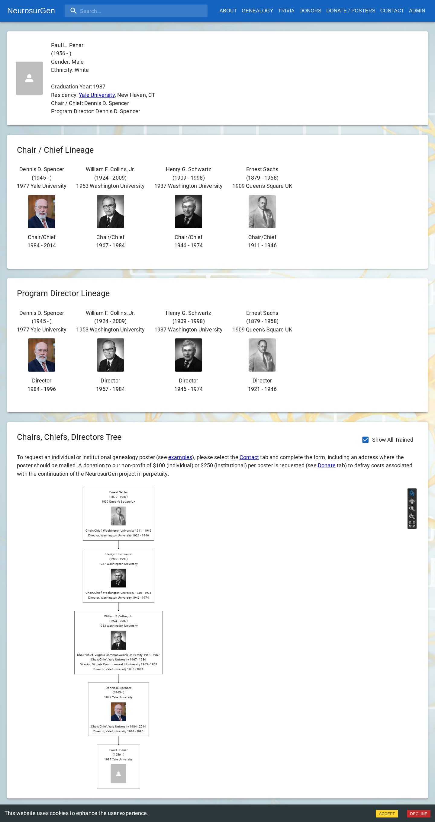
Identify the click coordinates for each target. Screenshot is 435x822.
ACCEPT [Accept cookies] (387, 813)
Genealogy (257, 11)
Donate (327, 465)
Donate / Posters (351, 11)
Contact (392, 11)
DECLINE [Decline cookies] (418, 813)
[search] (104, 11)
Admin (417, 11)
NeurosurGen (31, 10)
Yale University (97, 95)
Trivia (286, 11)
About (228, 11)
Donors (310, 11)
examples (180, 457)
